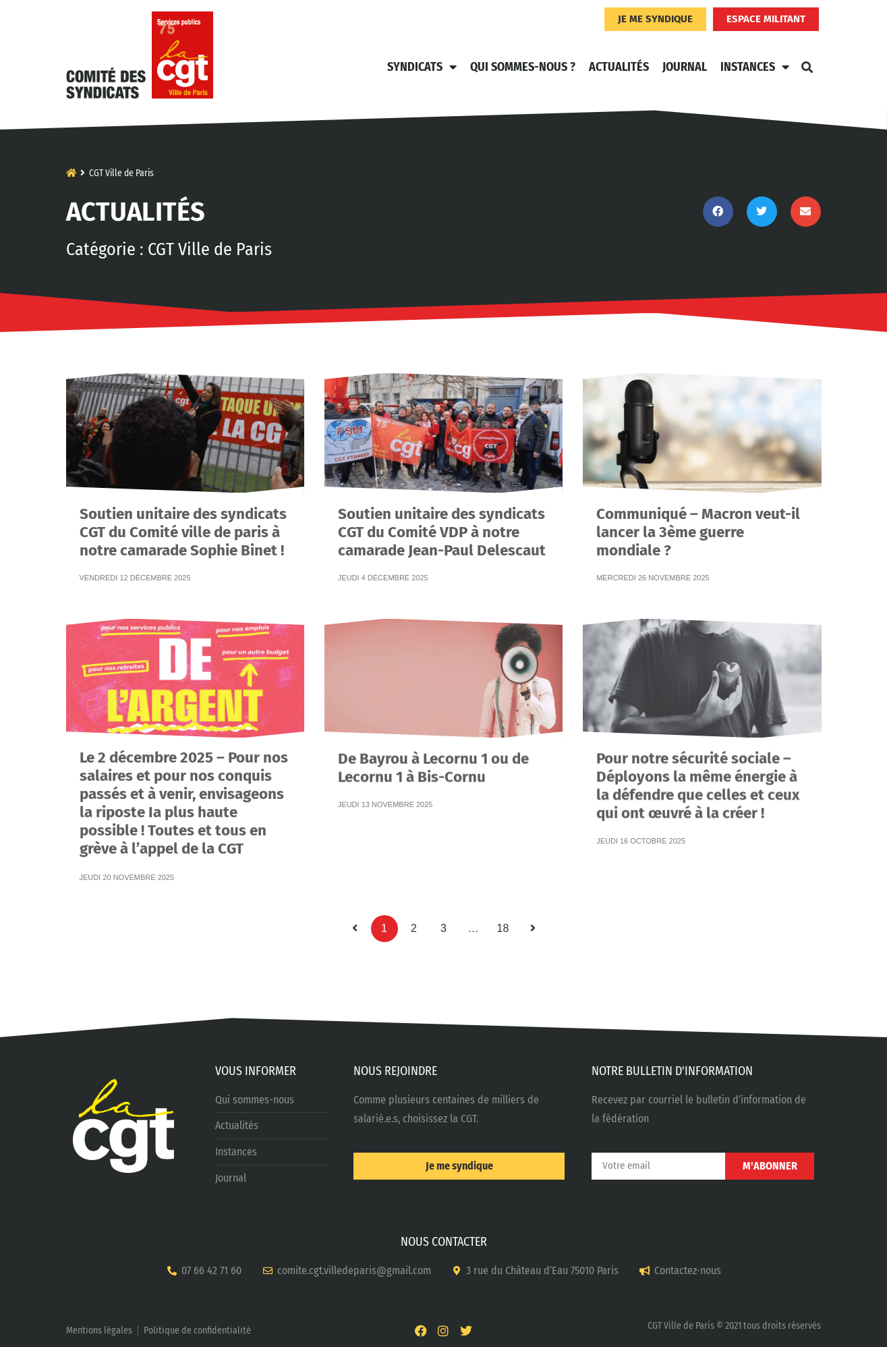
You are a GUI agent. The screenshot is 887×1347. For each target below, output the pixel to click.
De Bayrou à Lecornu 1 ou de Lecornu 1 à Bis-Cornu (433, 755)
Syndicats (422, 67)
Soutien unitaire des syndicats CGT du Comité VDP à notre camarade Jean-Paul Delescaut (442, 512)
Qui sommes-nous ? (522, 66)
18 (506, 924)
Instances (754, 67)
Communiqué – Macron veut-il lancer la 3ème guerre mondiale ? (698, 512)
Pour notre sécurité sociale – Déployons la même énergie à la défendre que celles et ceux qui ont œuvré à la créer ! (697, 759)
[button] (807, 66)
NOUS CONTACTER (444, 1241)
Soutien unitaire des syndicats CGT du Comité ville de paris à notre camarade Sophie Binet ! (183, 512)
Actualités (619, 66)
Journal (684, 66)
